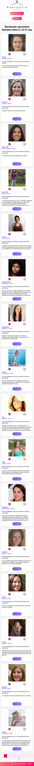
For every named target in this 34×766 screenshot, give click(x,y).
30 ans (11, 373)
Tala (3, 417)
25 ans (11, 283)
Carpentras (5, 733)
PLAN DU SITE (22, 764)
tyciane (4, 642)
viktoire (4, 732)
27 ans (10, 643)
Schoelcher (5, 283)
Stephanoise (5, 327)
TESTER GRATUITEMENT (17, 13)
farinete (4, 237)
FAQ (12, 764)
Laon (3, 238)
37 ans (9, 418)
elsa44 (4, 597)
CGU (16, 764)
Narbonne (4, 58)
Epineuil (4, 598)
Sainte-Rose (5, 373)
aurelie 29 (4, 102)
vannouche (5, 192)
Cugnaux (4, 643)
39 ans (10, 58)
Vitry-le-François (6, 148)
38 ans (8, 193)
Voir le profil (17, 74)
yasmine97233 (6, 282)
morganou (5, 507)
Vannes (4, 463)
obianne (4, 372)
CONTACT (30, 764)
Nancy (3, 193)
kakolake (4, 687)
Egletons (4, 418)
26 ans (14, 148)
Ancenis (4, 553)
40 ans (9, 103)
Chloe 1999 (5, 147)
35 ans (10, 328)
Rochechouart (6, 508)
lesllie (3, 462)
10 (18, 759)
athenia (4, 57)
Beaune (4, 688)
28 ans (9, 463)
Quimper (4, 103)
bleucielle (4, 552)
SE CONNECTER (17, 18)
